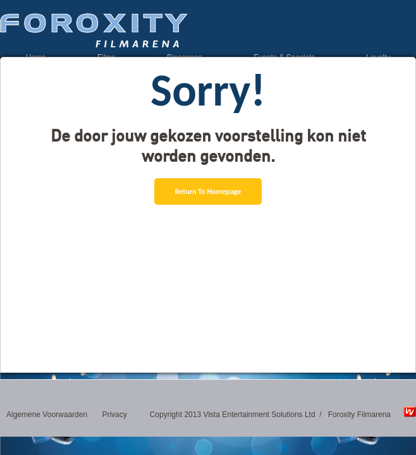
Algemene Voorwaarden (46, 414)
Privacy (114, 414)
